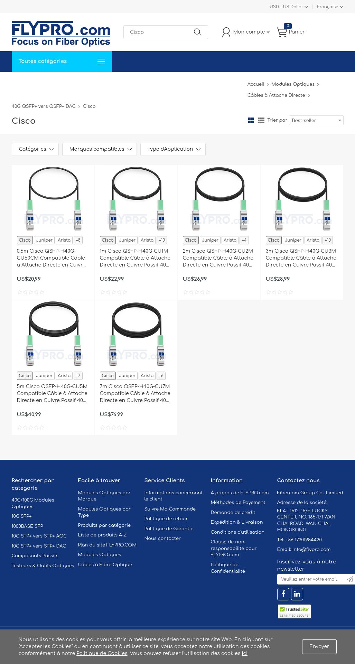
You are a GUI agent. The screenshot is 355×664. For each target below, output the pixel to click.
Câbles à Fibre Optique (105, 564)
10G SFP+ (22, 516)
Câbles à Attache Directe (276, 95)
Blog (237, 82)
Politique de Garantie (169, 528)
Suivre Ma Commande (170, 509)
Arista (64, 240)
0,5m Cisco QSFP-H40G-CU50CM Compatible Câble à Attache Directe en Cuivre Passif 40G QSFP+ (51, 259)
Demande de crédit (233, 512)
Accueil (25, 82)
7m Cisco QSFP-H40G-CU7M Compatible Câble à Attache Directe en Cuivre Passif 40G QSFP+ (135, 394)
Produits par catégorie (104, 525)
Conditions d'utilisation (237, 532)
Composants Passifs (35, 555)
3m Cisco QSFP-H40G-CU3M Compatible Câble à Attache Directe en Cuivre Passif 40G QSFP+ (301, 259)
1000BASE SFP (27, 526)
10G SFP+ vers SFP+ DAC (39, 546)
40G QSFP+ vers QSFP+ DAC (44, 106)
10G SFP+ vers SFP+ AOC (39, 536)
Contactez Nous (150, 82)
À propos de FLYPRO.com (240, 492)
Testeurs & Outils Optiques (43, 565)
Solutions (54, 82)
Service (84, 82)
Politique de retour (166, 518)
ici (244, 653)
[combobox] (316, 120)
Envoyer (319, 646)
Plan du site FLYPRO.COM (107, 545)
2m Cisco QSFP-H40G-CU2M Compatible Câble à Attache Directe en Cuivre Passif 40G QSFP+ (218, 259)
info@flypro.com (311, 549)
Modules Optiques (293, 84)
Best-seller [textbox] (304, 120)
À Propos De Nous (201, 82)
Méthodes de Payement (238, 502)
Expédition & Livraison (237, 522)
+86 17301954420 (303, 539)
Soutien (111, 82)
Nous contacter (162, 538)
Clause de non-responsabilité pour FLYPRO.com (234, 548)
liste (261, 120)
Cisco (25, 240)
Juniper (44, 240)
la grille (251, 120)
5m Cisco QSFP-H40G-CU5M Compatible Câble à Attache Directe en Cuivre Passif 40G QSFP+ (52, 394)
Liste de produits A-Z (102, 535)
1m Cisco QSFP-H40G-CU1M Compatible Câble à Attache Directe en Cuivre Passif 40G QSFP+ (135, 259)
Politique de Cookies (101, 653)
